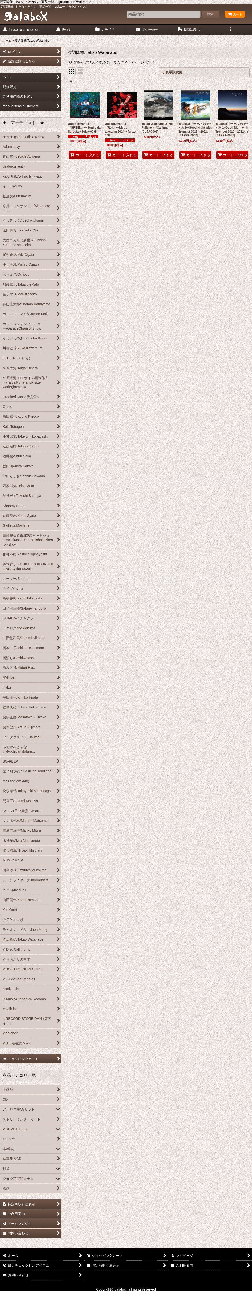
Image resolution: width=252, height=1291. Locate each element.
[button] (231, 30)
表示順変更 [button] (171, 72)
